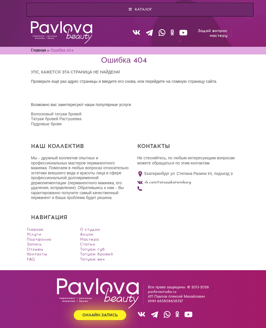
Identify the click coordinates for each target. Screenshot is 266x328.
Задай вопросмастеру (212, 33)
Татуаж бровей (96, 254)
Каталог (140, 9)
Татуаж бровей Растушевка (56, 119)
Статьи (87, 244)
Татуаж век (92, 259)
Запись (34, 244)
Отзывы (35, 249)
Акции (86, 234)
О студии (90, 229)
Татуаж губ (92, 249)
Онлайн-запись (100, 315)
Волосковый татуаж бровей (56, 114)
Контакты (37, 254)
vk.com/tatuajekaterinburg (164, 182)
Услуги (34, 234)
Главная (35, 229)
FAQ (31, 259)
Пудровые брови (46, 124)
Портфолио (39, 239)
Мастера (89, 239)
